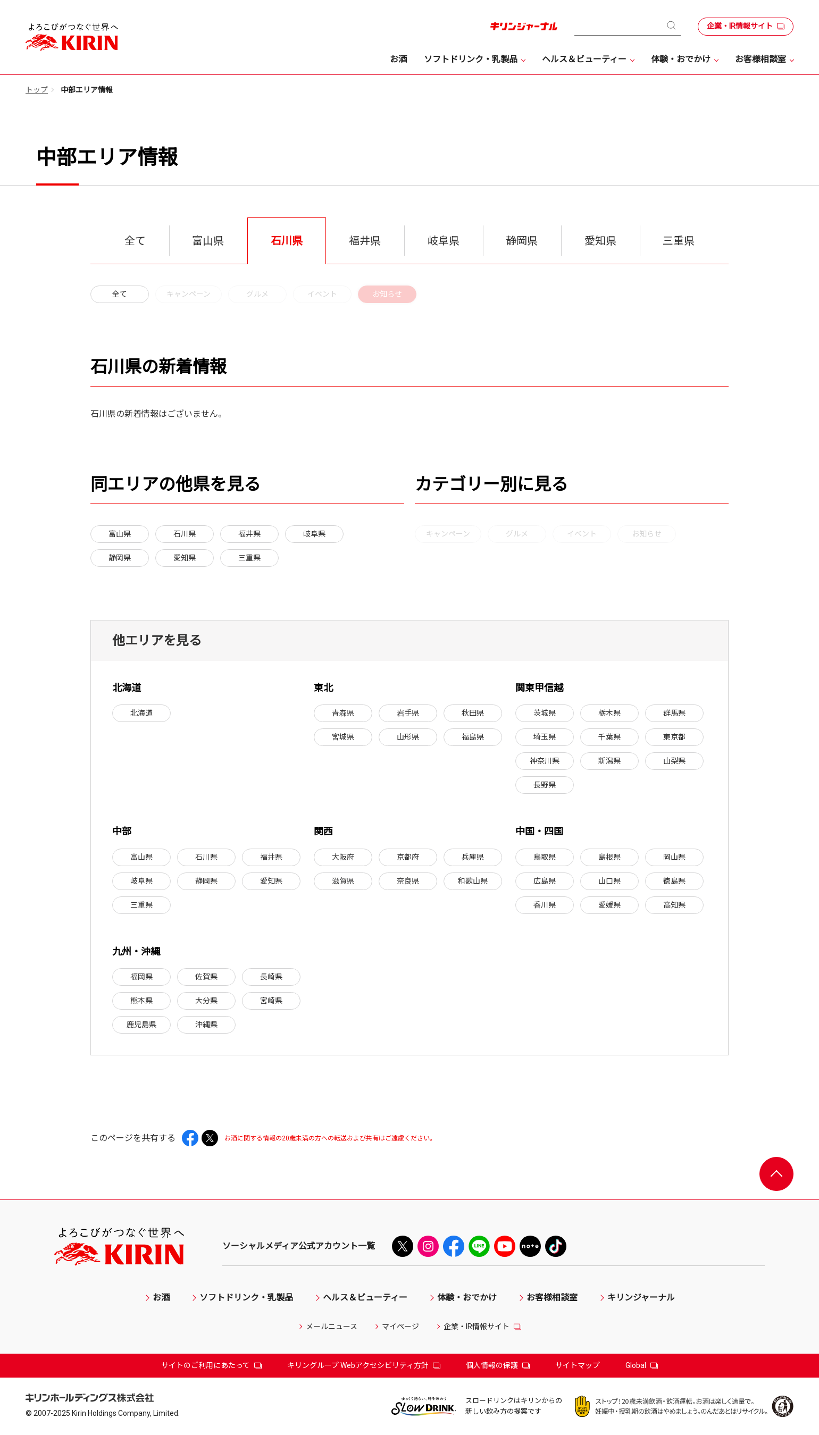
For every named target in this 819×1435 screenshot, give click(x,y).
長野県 (544, 785)
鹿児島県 (141, 1024)
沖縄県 (206, 1024)
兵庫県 (473, 857)
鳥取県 (544, 857)
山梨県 (674, 761)
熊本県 (141, 1000)
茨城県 (544, 713)
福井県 (249, 534)
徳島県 (674, 881)
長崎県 (271, 976)
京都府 (408, 857)
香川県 (544, 905)
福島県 (473, 737)
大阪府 (343, 857)
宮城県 (343, 737)
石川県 (184, 534)
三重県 (249, 557)
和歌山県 (473, 881)
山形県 (408, 737)
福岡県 (141, 976)
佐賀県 (206, 976)
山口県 (609, 881)
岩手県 (408, 713)
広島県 (544, 881)
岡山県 (674, 857)
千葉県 (609, 737)
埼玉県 (544, 737)
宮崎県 (271, 1000)
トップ (37, 90)
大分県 (206, 1000)
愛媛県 (609, 905)
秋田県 (473, 713)
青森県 (343, 713)
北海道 (141, 713)
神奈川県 (544, 761)
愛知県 (184, 557)
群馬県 (674, 713)
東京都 (674, 737)
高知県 (674, 905)
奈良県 (408, 881)
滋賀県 (343, 881)
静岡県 (119, 557)
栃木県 (609, 713)
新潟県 (609, 761)
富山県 (119, 534)
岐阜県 (314, 534)
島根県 (609, 857)
